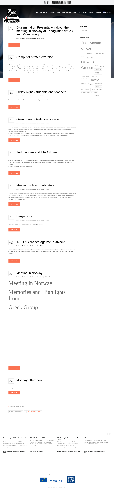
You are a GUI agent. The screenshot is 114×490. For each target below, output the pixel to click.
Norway (95, 80)
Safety (93, 89)
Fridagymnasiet (88, 62)
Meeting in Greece (85, 76)
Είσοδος (98, 12)
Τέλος (39, 411)
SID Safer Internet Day (86, 92)
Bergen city (24, 216)
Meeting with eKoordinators (35, 185)
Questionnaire (98, 86)
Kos (100, 69)
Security (99, 89)
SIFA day (96, 92)
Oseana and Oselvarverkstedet (38, 119)
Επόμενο (33, 411)
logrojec (98, 73)
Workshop (83, 98)
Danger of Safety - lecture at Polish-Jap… (69, 451)
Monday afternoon (29, 380)
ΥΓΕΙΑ (58, 12)
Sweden (96, 95)
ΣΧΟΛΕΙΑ (91, 12)
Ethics (89, 57)
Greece (87, 68)
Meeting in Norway (29, 273)
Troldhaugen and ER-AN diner (37, 152)
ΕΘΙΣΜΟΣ (52, 12)
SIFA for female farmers (91, 438)
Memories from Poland (36, 451)
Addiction (83, 53)
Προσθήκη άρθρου (69, 474)
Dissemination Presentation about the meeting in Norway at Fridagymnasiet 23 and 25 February (44, 31)
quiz (82, 89)
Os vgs (102, 78)
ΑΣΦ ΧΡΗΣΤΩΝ (82, 12)
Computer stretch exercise (34, 57)
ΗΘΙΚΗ (75, 12)
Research (87, 89)
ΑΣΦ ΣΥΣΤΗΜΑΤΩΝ (66, 12)
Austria (89, 53)
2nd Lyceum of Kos (91, 45)
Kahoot (96, 69)
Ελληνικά (107, 12)
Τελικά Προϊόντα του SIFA (37, 438)
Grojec (96, 65)
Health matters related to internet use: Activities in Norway (35, 96)
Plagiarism (83, 83)
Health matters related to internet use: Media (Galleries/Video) (36, 277)
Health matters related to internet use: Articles (33, 38)
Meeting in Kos (94, 76)
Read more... (14, 45)
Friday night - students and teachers (41, 92)
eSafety (83, 56)
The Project (44, 12)
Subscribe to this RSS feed (42, 404)
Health (101, 66)
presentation (98, 83)
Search (61, 474)
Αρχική (36, 12)
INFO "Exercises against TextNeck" (40, 242)
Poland (91, 84)
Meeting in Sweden (85, 78)
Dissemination (99, 53)
